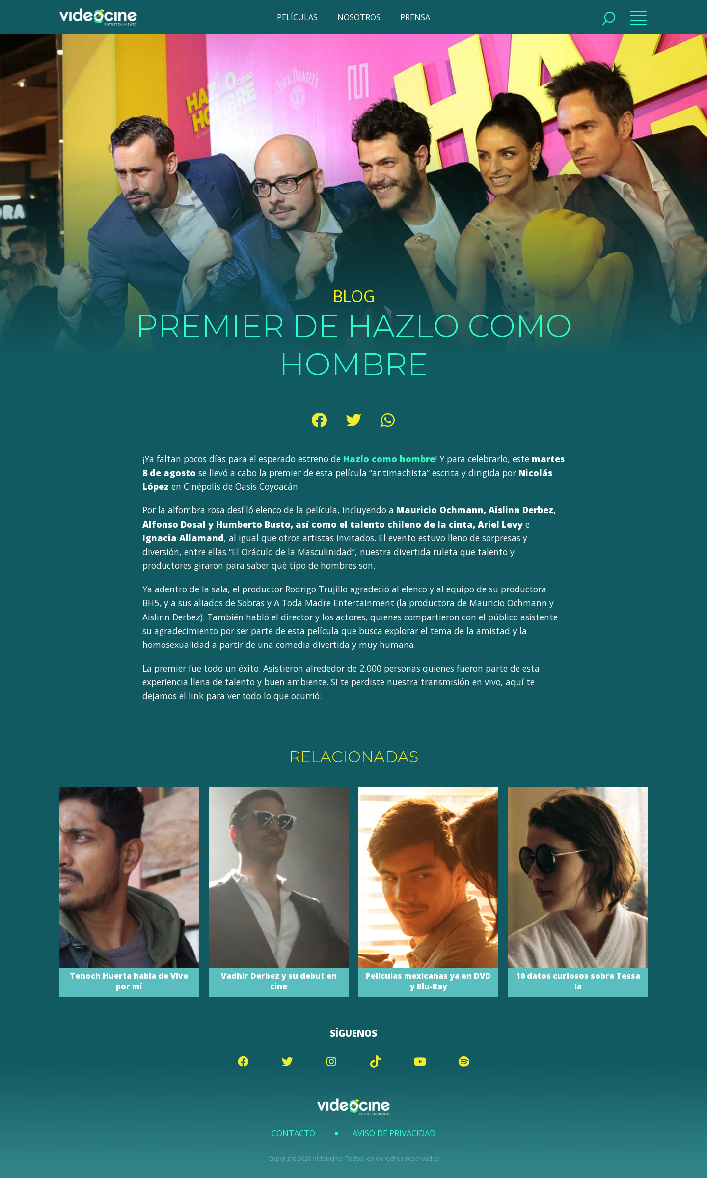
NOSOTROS (359, 17)
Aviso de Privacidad (394, 1133)
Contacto (293, 1133)
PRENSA (415, 17)
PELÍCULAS (297, 17)
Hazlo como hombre (389, 459)
